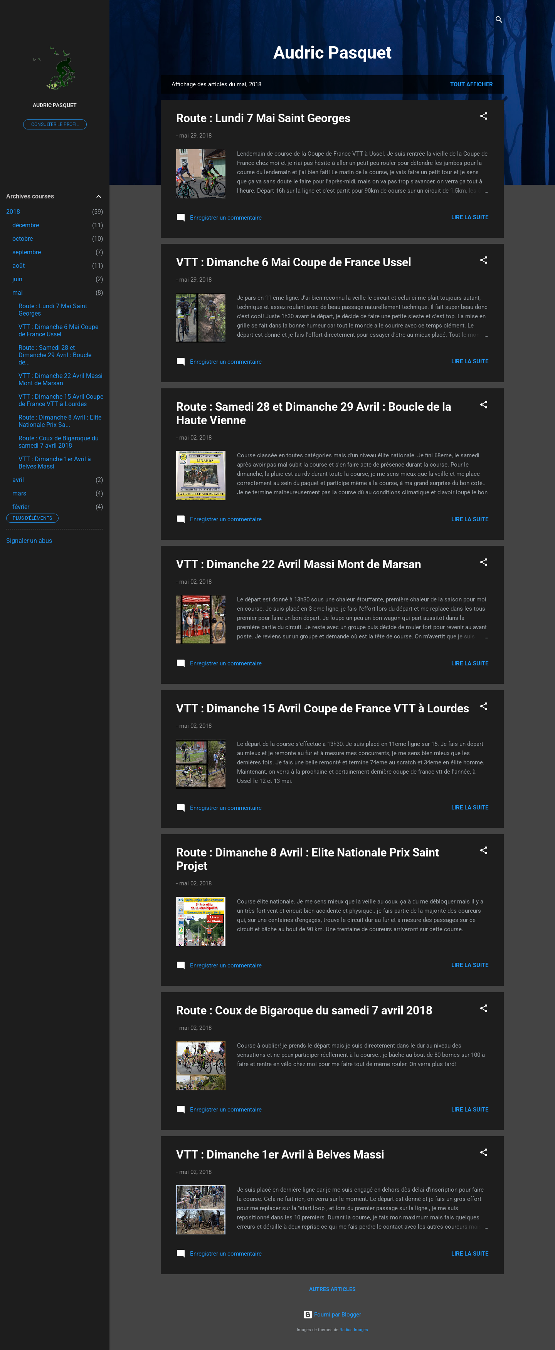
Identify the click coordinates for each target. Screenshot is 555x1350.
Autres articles (332, 1289)
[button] (483, 117)
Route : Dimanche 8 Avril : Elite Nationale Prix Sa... (59, 421)
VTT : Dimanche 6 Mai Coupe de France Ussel (293, 262)
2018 (13, 211)
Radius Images (354, 1329)
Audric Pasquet (332, 52)
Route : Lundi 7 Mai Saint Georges (263, 118)
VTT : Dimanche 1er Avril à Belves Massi (280, 1154)
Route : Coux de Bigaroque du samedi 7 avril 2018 (304, 1010)
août (18, 265)
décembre (25, 225)
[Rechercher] (499, 21)
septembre (26, 252)
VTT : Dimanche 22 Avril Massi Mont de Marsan (298, 564)
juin (17, 279)
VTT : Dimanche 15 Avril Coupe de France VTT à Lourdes (322, 708)
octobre (22, 238)
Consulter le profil (55, 124)
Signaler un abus (29, 540)
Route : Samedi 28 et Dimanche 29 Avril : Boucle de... (54, 355)
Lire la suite (469, 217)
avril (18, 480)
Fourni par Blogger (332, 1314)
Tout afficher (471, 84)
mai (17, 292)
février (20, 506)
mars (19, 493)
